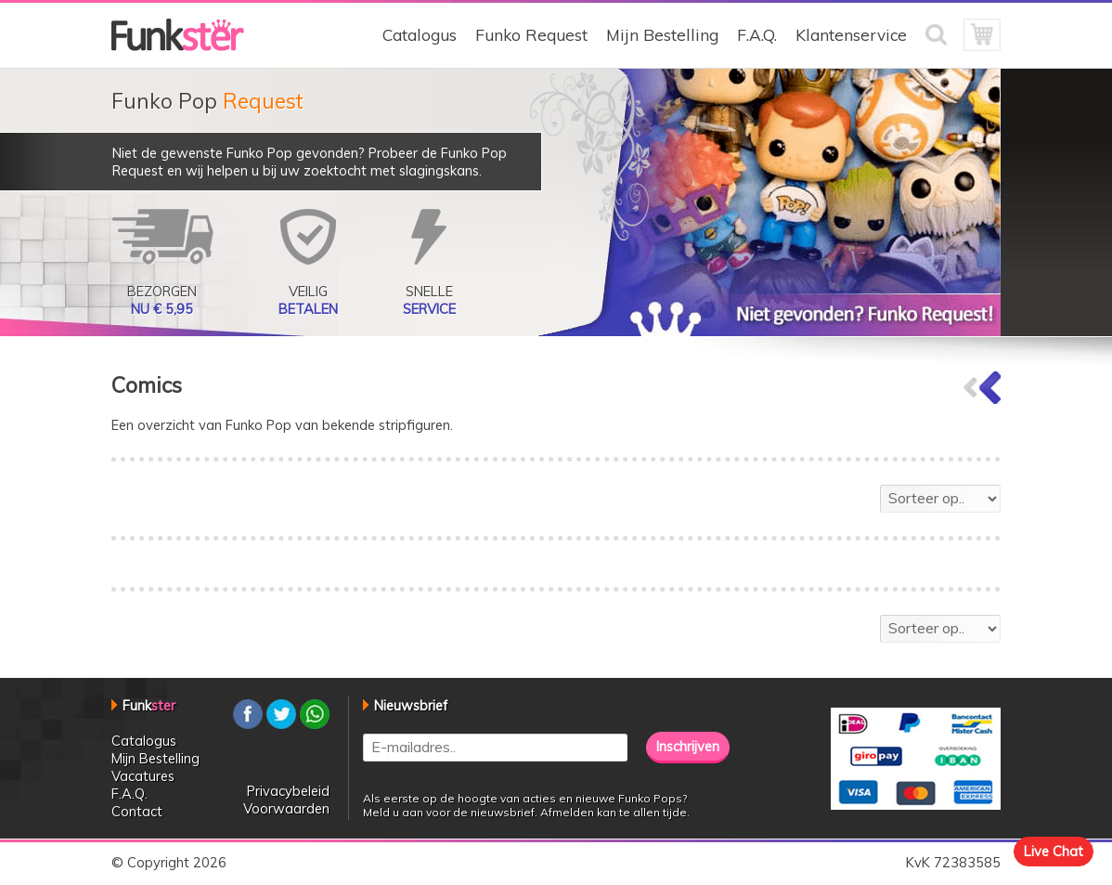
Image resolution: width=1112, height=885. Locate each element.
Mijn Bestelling (662, 35)
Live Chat (1053, 851)
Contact (136, 811)
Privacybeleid (288, 791)
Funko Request (531, 35)
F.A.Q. (757, 35)
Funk (149, 705)
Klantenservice (851, 35)
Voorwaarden (286, 808)
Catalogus (419, 35)
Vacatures (143, 776)
